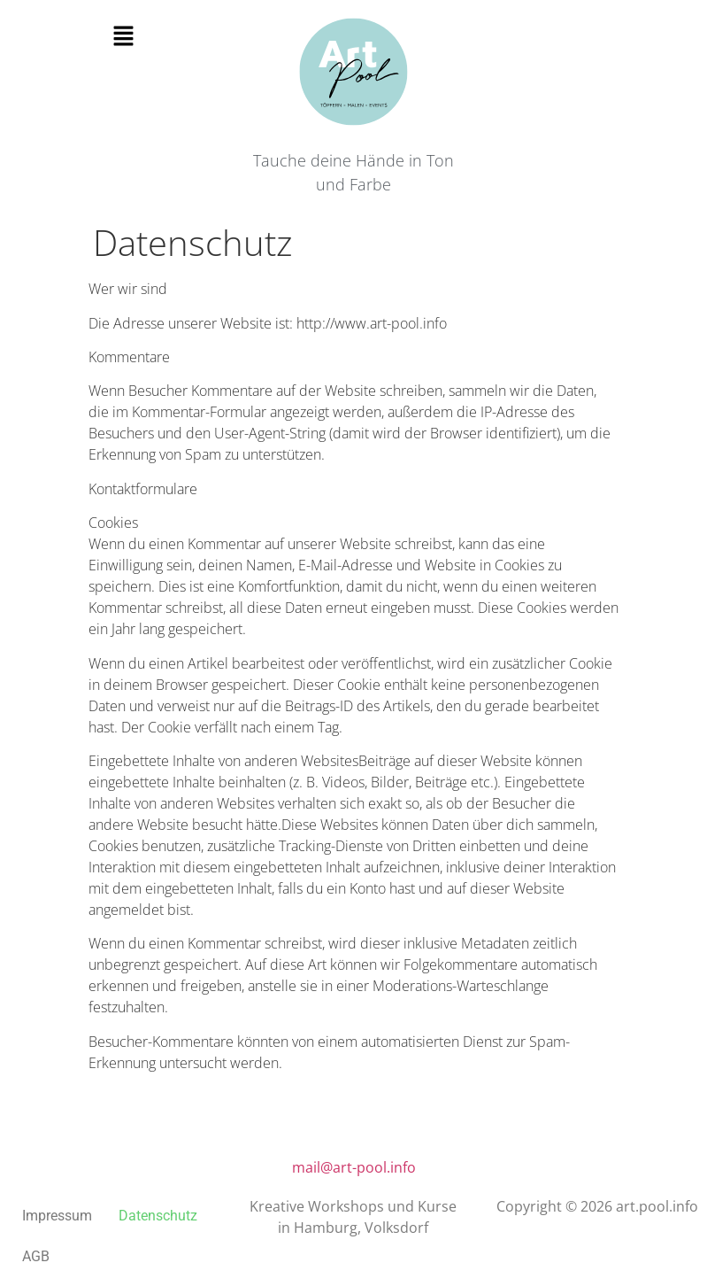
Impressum (57, 1215)
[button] (124, 36)
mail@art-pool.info (354, 1167)
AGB (36, 1256)
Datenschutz (158, 1215)
